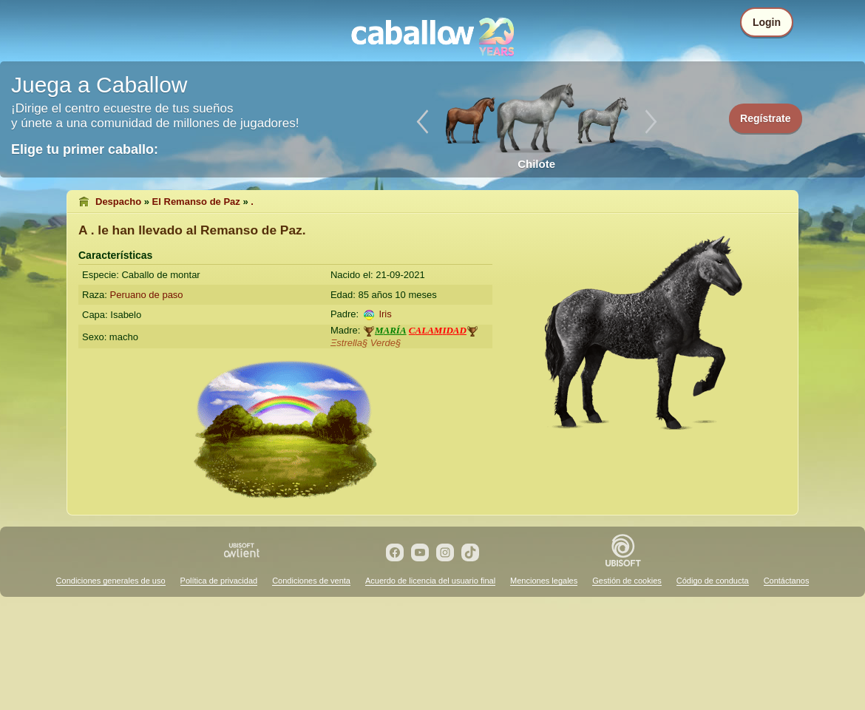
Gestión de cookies (627, 580)
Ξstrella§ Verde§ (365, 342)
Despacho (118, 201)
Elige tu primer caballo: (84, 149)
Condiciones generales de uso (111, 580)
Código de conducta (712, 580)
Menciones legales (543, 580)
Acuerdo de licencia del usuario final (430, 580)
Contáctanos (787, 580)
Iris (385, 314)
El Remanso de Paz (196, 201)
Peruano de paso (146, 294)
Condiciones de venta (311, 580)
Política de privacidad (219, 580)
